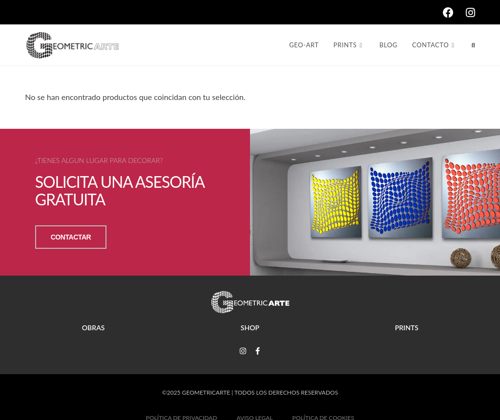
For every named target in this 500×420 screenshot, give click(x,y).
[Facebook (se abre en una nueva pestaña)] (454, 12)
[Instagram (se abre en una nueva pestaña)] (470, 12)
